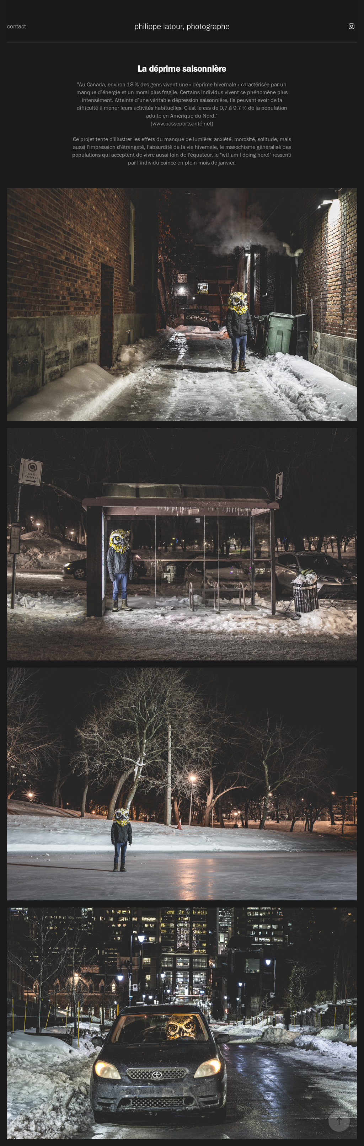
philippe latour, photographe (182, 26)
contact (16, 26)
